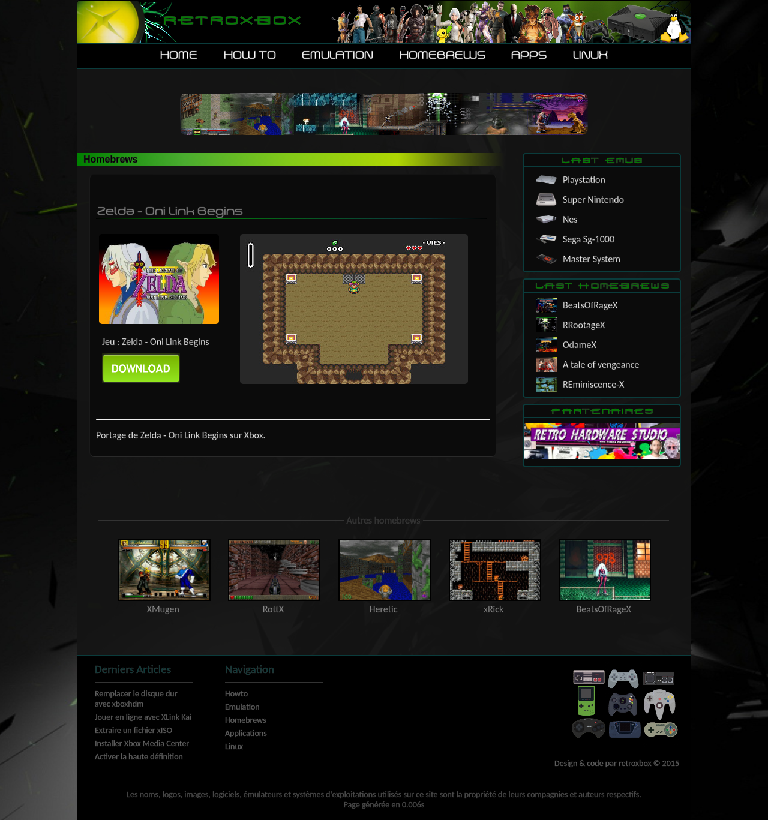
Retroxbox (231, 21)
